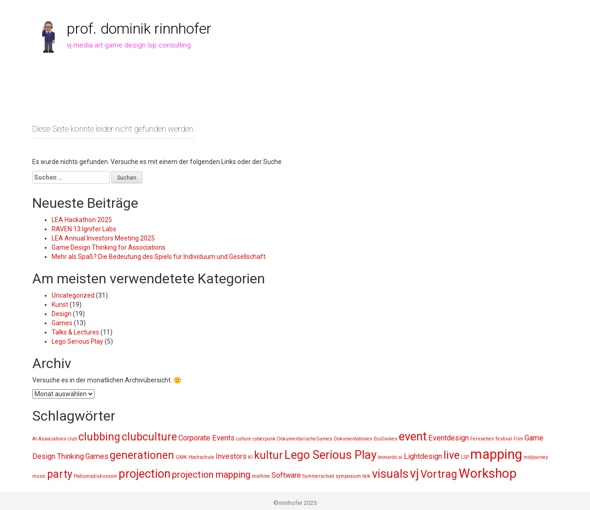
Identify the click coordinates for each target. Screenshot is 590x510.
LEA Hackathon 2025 (82, 219)
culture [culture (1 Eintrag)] (243, 439)
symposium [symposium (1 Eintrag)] (348, 476)
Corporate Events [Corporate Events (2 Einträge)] (206, 438)
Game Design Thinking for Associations (108, 247)
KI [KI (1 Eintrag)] (250, 457)
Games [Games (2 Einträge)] (96, 456)
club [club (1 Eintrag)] (72, 439)
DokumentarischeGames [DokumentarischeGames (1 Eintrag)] (304, 439)
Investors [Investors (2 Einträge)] (231, 456)
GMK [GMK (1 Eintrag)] (181, 457)
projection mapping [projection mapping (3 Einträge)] (211, 474)
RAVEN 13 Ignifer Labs (84, 229)
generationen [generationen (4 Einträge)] (142, 455)
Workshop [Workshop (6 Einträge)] (488, 473)
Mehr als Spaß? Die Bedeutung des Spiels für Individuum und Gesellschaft (159, 256)
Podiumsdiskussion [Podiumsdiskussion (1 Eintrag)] (95, 476)
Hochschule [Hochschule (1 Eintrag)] (201, 457)
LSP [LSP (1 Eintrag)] (465, 457)
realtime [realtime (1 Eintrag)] (261, 476)
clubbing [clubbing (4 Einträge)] (99, 437)
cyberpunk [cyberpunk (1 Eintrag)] (264, 439)
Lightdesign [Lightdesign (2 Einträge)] (423, 456)
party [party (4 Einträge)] (59, 474)
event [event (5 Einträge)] (413, 436)
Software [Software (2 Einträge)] (286, 475)
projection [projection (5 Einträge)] (144, 474)
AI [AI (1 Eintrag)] (34, 439)
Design (61, 313)
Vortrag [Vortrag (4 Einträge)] (438, 474)
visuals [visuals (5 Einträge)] (390, 474)
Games (62, 323)
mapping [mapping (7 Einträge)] (496, 454)
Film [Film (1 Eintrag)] (518, 439)
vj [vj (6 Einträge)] (414, 473)
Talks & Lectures (75, 332)
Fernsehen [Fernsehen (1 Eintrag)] (482, 439)
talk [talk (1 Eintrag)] (366, 476)
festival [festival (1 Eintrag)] (504, 439)
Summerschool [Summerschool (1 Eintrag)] (318, 476)
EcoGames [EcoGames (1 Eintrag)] (385, 439)
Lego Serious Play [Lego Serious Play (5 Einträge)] (330, 455)
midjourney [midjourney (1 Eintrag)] (536, 457)
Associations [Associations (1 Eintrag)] (52, 439)
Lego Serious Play (77, 341)
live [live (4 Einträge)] (451, 455)
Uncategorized (73, 295)
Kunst (60, 304)
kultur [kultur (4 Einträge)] (268, 455)
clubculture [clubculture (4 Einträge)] (149, 437)
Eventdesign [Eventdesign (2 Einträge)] (448, 438)
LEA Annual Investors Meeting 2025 (103, 238)
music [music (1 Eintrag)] (39, 476)
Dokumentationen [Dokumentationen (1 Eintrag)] (353, 439)
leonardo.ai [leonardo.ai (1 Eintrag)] (390, 457)
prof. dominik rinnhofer (139, 28)
